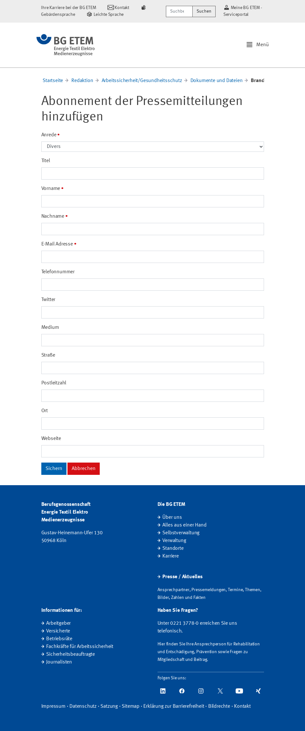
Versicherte (58, 631)
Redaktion (82, 80)
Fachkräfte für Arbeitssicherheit (79, 646)
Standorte (172, 548)
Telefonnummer (58, 272)
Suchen (204, 11)
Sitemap (130, 706)
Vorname (50, 188)
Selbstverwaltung (180, 533)
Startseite (53, 80)
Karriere (170, 556)
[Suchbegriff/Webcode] (179, 11)
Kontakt (242, 706)
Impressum (53, 706)
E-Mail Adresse (57, 244)
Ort (44, 410)
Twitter (48, 299)
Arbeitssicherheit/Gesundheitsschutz (142, 80)
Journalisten (59, 662)
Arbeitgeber (58, 623)
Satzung (109, 706)
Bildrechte (219, 706)
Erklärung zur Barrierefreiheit (173, 706)
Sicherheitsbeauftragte (70, 654)
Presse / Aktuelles (182, 577)
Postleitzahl (53, 383)
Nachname (52, 216)
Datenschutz (83, 706)
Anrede (48, 135)
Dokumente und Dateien (216, 80)
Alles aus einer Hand (184, 525)
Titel (45, 160)
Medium (50, 327)
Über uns (172, 517)
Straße (48, 355)
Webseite (51, 438)
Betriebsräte (59, 639)
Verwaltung (174, 540)
